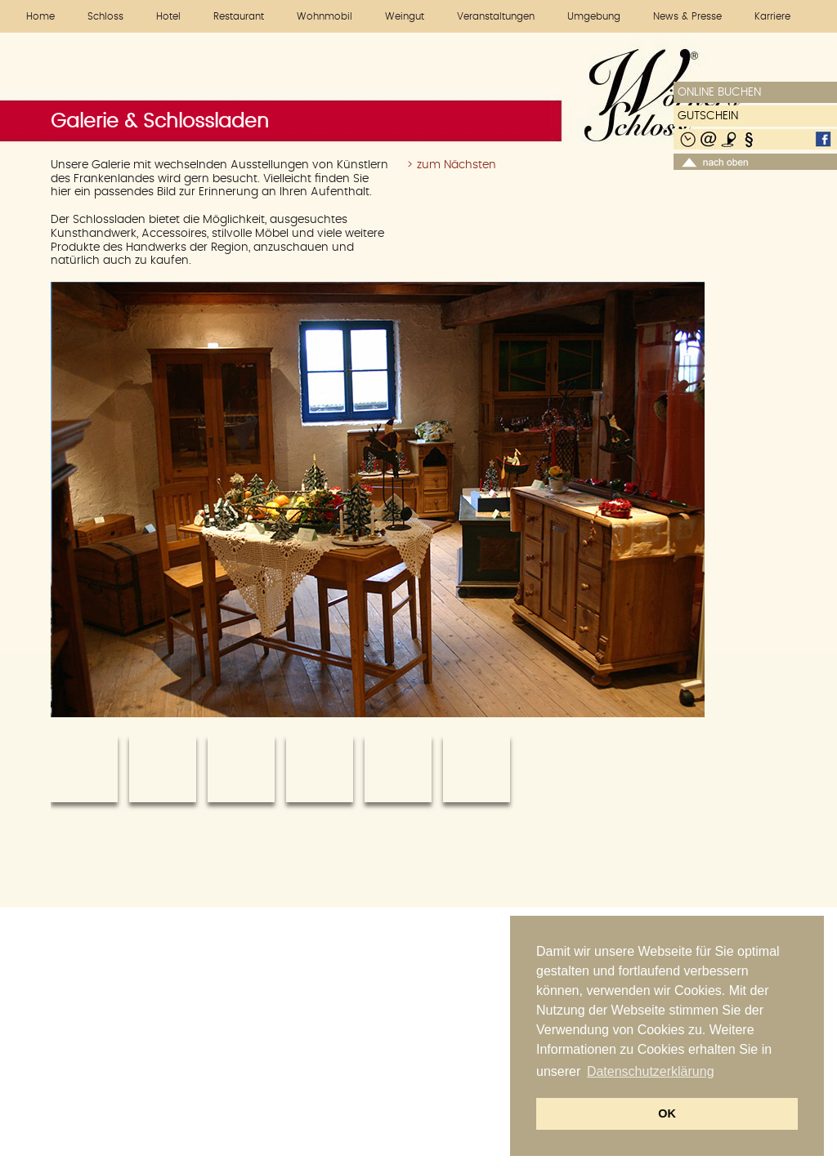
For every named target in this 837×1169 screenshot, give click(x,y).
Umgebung (593, 16)
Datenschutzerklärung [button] (650, 1071)
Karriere (772, 16)
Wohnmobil (324, 16)
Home (40, 16)
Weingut (404, 16)
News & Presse (687, 16)
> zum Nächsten (451, 165)
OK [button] (667, 1113)
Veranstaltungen (496, 16)
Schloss (105, 16)
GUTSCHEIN (708, 116)
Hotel (168, 16)
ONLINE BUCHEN (719, 92)
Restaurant (238, 16)
